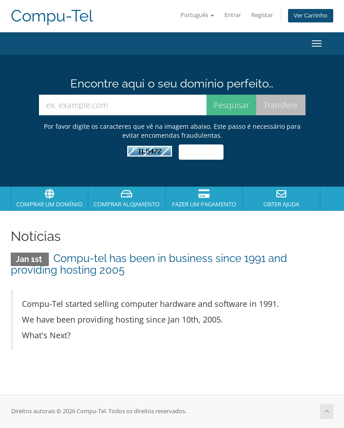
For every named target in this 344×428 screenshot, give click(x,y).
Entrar (232, 15)
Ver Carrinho (310, 15)
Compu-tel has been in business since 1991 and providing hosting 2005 (149, 264)
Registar (262, 15)
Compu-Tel (52, 16)
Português (197, 15)
